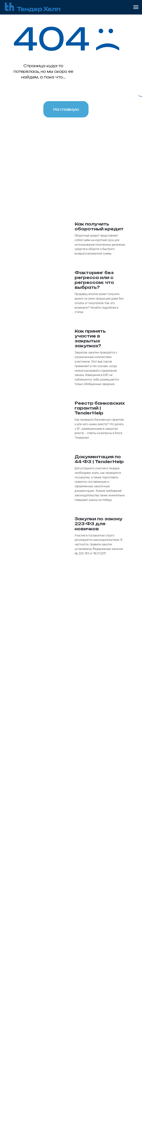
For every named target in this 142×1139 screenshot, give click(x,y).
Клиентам (110, 1045)
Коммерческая (32, 1063)
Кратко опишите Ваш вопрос (41, 893)
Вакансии (109, 1073)
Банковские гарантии (39, 1038)
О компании (111, 1056)
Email (25, 813)
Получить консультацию (71, 925)
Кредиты (75, 1038)
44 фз (26, 1046)
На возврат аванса (36, 1079)
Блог (105, 1062)
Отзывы (108, 1068)
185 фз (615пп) (32, 1057)
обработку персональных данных (73, 939)
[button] (71, 990)
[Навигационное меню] (135, 7)
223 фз (27, 1051)
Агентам (108, 1040)
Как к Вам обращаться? (37, 851)
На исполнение (33, 1074)
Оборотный (77, 1057)
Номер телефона (33, 832)
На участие (30, 1068)
